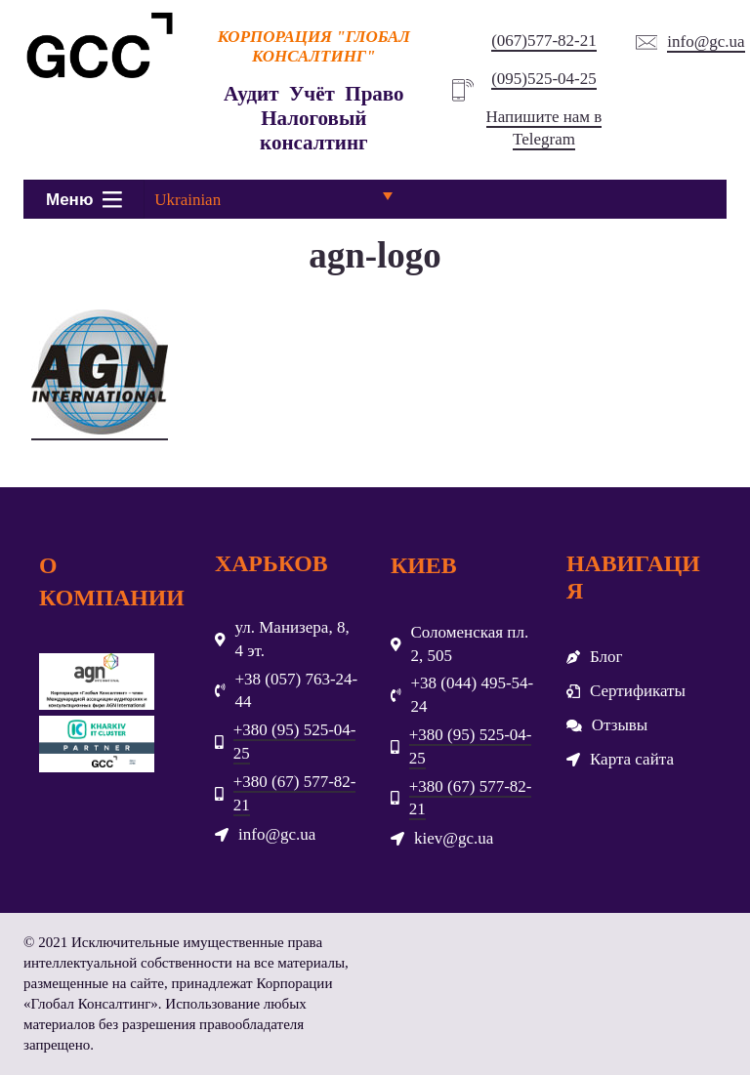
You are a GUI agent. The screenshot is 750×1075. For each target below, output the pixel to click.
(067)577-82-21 (544, 40)
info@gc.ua (705, 41)
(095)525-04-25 (544, 78)
